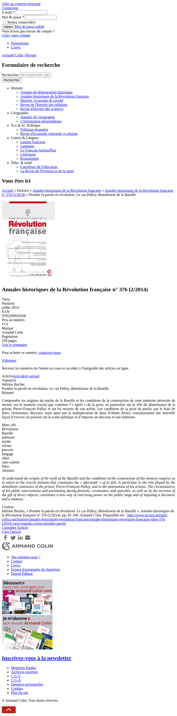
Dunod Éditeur (22, 574)
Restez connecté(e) (21, 22)
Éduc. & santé (21, 163)
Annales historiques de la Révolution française (54, 96)
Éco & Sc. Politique (25, 125)
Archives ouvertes (24, 672)
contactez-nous (49, 353)
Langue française (33, 142)
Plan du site (19, 693)
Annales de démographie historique (46, 92)
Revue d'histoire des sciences (41, 109)
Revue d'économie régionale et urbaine (49, 134)
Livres (16, 47)
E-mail (8, 12)
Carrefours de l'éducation (38, 167)
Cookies (17, 688)
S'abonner (9, 360)
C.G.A (16, 680)
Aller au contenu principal (21, 4)
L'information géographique (41, 121)
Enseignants (20, 43)
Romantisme (29, 158)
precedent (21, 376)
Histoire (17, 88)
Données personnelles (27, 684)
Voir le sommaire (14, 345)
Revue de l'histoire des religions (44, 105)
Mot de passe (13, 17)
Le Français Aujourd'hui (38, 150)
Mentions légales (23, 668)
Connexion (10, 8)
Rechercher (11, 75)
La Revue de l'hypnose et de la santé (47, 171)
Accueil (7, 190)
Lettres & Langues (24, 138)
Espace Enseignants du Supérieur (35, 569)
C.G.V (16, 676)
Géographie (19, 113)
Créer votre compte (16, 35)
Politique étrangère (34, 129)
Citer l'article (11, 532)
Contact (17, 561)
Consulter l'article (15, 528)
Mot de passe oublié (29, 27)
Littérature (28, 154)
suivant (34, 376)
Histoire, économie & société (41, 100)
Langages (27, 146)
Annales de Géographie (37, 117)
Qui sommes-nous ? (25, 557)
